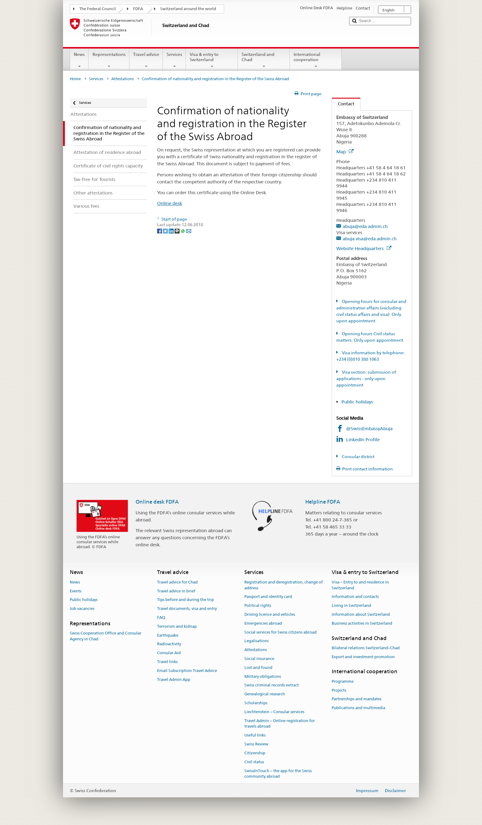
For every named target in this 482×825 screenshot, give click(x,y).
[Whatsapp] (183, 230)
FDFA (138, 8)
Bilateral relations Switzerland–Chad (366, 648)
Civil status (254, 762)
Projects (339, 690)
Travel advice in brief (176, 591)
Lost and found (258, 667)
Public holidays (357, 402)
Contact (343, 104)
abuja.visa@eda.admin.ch (370, 239)
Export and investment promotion (363, 656)
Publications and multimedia (358, 707)
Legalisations (256, 641)
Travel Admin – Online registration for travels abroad (279, 723)
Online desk (169, 203)
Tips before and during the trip (185, 600)
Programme (343, 681)
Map (345, 152)
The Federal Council (97, 8)
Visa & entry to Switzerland (212, 60)
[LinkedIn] (172, 230)
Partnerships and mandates (356, 699)
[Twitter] (166, 230)
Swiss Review (256, 744)
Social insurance (259, 658)
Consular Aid (169, 652)
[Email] (188, 230)
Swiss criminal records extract (271, 685)
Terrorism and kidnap (177, 626)
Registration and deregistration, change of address (283, 585)
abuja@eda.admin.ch (365, 226)
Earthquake (167, 635)
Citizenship (254, 753)
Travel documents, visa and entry (187, 608)
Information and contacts (355, 597)
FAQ (161, 617)
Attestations (122, 79)
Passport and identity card (268, 597)
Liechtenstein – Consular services (274, 711)
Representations (109, 60)
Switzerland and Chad (264, 60)
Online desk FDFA (157, 502)
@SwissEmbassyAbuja (369, 428)
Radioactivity (169, 644)
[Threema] (177, 230)
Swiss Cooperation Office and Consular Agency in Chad (105, 636)
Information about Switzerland (361, 614)
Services (174, 60)
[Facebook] (160, 230)
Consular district (357, 456)
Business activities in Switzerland (362, 623)
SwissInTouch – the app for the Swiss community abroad (278, 773)
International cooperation (316, 60)
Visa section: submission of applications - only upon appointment (366, 378)
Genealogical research (264, 694)
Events (75, 591)
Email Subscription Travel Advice (187, 670)
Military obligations (262, 676)
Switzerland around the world (188, 8)
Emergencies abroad (263, 623)
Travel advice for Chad (177, 582)
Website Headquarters (363, 248)
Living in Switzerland (351, 605)
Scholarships (255, 703)
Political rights (257, 605)
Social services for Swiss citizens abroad (280, 632)
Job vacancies (82, 608)
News (79, 60)
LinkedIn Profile (363, 439)
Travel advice (146, 60)
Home (75, 79)
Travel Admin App (173, 679)
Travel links (167, 661)
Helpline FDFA (322, 502)
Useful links (255, 735)
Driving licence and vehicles (269, 614)
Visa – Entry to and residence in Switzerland (360, 585)
